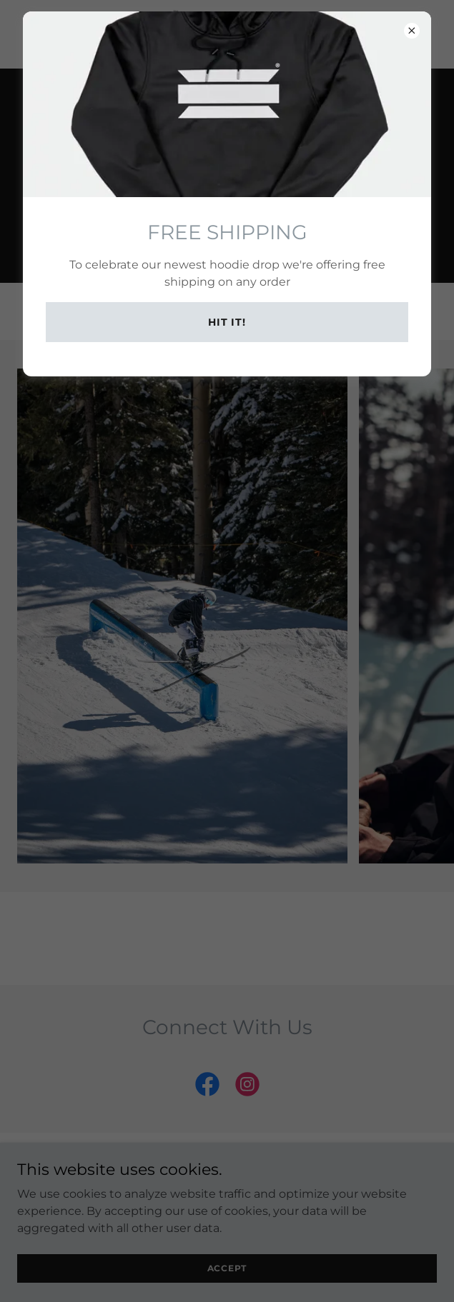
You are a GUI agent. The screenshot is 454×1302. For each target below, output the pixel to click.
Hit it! (227, 322)
